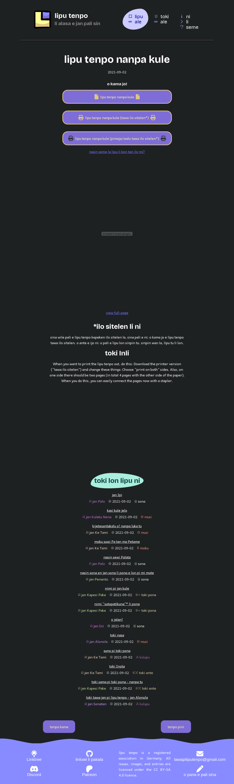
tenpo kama (59, 726)
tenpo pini (176, 726)
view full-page (117, 312)
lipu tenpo (71, 15)
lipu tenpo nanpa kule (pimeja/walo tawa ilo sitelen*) (117, 138)
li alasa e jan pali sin (77, 23)
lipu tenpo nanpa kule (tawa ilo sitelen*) (117, 117)
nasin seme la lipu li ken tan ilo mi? (117, 151)
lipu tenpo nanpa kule (117, 97)
